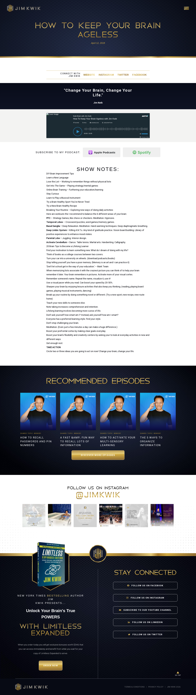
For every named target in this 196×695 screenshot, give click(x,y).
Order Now (50, 665)
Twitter (123, 74)
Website (89, 74)
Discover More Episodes (98, 455)
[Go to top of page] (178, 673)
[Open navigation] (186, 8)
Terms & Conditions (134, 687)
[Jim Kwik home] (31, 687)
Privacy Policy (155, 687)
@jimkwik (98, 495)
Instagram (106, 74)
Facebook (139, 74)
